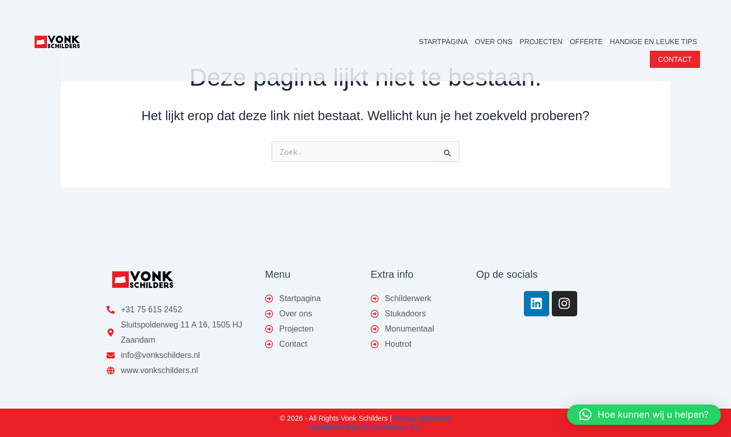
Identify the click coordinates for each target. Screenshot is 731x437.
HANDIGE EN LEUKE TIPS (653, 42)
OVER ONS (494, 42)
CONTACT (675, 59)
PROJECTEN (540, 42)
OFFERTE (586, 42)
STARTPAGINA (443, 42)
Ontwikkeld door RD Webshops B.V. (365, 427)
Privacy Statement (422, 418)
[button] (644, 415)
